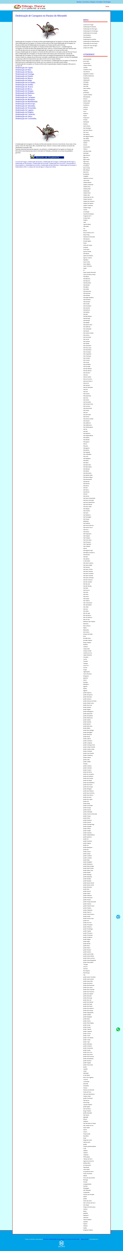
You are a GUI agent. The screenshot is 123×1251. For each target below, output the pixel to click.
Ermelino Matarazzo (88, 76)
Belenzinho (86, 630)
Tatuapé (85, 964)
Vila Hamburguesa (88, 427)
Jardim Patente (87, 904)
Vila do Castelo (87, 377)
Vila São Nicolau (87, 586)
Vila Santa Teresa (87, 569)
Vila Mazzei (86, 331)
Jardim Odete (86, 893)
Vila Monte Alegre (88, 477)
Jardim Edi (86, 801)
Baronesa (85, 623)
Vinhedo (85, 1226)
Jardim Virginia (87, 1062)
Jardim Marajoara (87, 864)
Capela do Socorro (88, 178)
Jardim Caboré (87, 738)
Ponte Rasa (86, 249)
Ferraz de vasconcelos (89, 1178)
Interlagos (86, 82)
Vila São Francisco (88, 580)
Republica (85, 260)
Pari (84, 975)
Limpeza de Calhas (50, 167)
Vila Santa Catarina (88, 563)
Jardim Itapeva (87, 843)
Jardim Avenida (87, 722)
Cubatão (85, 1221)
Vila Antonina (86, 301)
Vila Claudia (86, 343)
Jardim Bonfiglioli (87, 732)
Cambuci (85, 646)
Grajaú (85, 669)
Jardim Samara (87, 952)
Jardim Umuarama (88, 1048)
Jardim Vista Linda (88, 1065)
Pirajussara (86, 117)
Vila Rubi (85, 556)
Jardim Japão (86, 1106)
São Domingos (87, 128)
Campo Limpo (87, 1096)
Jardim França (87, 816)
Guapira (85, 220)
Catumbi (85, 661)
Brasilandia (86, 174)
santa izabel (86, 1169)
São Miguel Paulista (88, 136)
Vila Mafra (86, 460)
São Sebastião (87, 1190)
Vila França (86, 410)
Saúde (85, 268)
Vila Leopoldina (87, 454)
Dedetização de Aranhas (33, 165)
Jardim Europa (87, 807)
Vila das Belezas (87, 368)
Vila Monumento (87, 479)
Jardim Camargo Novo (89, 745)
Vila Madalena (87, 458)
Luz (84, 228)
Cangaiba (85, 176)
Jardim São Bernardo (88, 985)
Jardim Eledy (86, 803)
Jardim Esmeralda (88, 805)
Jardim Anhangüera (88, 711)
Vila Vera (85, 609)
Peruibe (85, 1182)
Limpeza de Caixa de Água (36, 167)
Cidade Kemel (86, 193)
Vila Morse (86, 485)
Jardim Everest (87, 810)
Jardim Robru (86, 947)
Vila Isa (85, 444)
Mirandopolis (86, 97)
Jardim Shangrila (87, 1017)
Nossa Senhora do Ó (88, 232)
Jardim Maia (86, 860)
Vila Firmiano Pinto (88, 404)
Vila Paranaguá (87, 517)
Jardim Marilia (86, 872)
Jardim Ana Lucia (87, 705)
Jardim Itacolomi (87, 841)
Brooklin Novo (87, 638)
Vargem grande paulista (89, 1146)
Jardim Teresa (87, 1033)
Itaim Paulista (86, 88)
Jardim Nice (86, 889)
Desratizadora (71, 163)
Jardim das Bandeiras (88, 782)
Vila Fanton (86, 400)
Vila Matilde (86, 322)
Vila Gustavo (86, 385)
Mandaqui (85, 1073)
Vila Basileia (86, 312)
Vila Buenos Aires (87, 324)
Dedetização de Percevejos (68, 165)
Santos (85, 1129)
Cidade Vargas (87, 207)
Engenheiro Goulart (88, 74)
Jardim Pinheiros (87, 927)
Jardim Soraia (86, 1025)
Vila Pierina (86, 531)
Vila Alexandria (87, 283)
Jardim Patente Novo (88, 906)
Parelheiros (86, 105)
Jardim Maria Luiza (88, 870)
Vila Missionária (87, 473)
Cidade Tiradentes (88, 205)
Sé (84, 270)
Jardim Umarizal (87, 1046)
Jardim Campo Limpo (88, 749)
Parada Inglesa (87, 241)
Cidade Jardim (87, 188)
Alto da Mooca (87, 615)
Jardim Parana (87, 899)
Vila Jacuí (85, 446)
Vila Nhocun (86, 492)
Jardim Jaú (86, 849)
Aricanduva (86, 165)
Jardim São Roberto (88, 1008)
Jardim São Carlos (88, 987)
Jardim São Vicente (88, 1010)
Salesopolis (86, 1167)
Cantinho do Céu (87, 653)
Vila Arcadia (86, 303)
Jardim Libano (87, 853)
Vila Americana (87, 291)
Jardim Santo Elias (88, 981)
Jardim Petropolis (87, 924)
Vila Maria (85, 462)
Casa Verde (86, 180)
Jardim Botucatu (87, 734)
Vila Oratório (86, 510)
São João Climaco (87, 130)
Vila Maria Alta (87, 465)
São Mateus (86, 134)
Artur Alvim (86, 61)
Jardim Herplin (87, 830)
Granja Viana (86, 218)
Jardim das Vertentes (88, 793)
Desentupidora (19, 165)
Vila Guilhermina (87, 425)
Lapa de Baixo (87, 224)
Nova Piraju (86, 1102)
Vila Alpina (86, 287)
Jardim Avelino (87, 720)
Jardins (85, 1067)
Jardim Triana (86, 1039)
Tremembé (86, 1081)
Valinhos (85, 1150)
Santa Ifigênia (86, 264)
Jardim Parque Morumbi (89, 901)
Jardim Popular (87, 931)
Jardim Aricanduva (88, 715)
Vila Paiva (85, 513)
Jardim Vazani (86, 1050)
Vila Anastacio (87, 293)
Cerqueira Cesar (87, 69)
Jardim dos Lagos (87, 799)
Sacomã (85, 968)
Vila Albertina (86, 278)
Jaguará (85, 686)
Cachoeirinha (86, 63)
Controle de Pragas (21, 162)
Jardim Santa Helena (88, 956)
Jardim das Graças (88, 787)
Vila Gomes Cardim (88, 419)
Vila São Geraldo (87, 582)
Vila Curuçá (86, 362)
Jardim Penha (86, 916)
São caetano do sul (88, 1125)
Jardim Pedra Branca (88, 914)
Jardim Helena (87, 828)
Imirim (85, 680)
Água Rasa (86, 161)
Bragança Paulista (88, 1230)
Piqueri (85, 115)
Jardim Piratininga (88, 929)
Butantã (85, 644)
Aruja (84, 1138)
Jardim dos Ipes (87, 797)
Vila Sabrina (86, 559)
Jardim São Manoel (88, 1002)
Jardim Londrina (87, 855)
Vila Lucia (85, 456)
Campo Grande (87, 651)
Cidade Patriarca (87, 199)
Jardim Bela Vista (87, 726)
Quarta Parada (87, 251)
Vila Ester (85, 398)
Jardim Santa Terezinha (89, 977)
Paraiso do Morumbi (88, 1090)
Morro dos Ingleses (88, 1077)
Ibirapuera (86, 676)
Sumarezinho (86, 147)
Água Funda (86, 159)
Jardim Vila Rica (87, 1060)
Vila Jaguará (86, 448)
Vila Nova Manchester (89, 502)
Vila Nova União (87, 506)
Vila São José (86, 584)
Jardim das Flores (87, 784)
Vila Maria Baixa (87, 467)
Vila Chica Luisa (87, 347)
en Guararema (87, 1165)
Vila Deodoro (86, 372)
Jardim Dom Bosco (88, 795)
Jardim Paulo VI (87, 912)
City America (86, 71)
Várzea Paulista (87, 1219)
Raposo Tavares (87, 258)
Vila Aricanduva (87, 306)
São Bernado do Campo (89, 1123)
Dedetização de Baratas (35, 162)
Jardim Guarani (87, 822)
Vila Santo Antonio (88, 571)
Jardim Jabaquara (87, 847)
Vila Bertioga (86, 318)
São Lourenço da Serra (89, 1203)
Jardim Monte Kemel (88, 883)
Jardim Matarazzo (88, 717)
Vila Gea (85, 412)
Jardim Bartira (87, 724)
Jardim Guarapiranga (88, 824)
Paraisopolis (86, 103)
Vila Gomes (86, 416)
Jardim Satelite (87, 1014)
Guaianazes (86, 78)
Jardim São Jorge (87, 998)
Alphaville (85, 1117)
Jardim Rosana (87, 950)
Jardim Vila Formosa (88, 1056)
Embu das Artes (87, 1201)
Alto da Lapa (86, 613)
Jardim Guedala (87, 826)
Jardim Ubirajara (87, 1044)
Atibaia (85, 1175)
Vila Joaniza (86, 450)
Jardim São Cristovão (88, 989)
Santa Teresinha (87, 266)
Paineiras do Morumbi (89, 237)
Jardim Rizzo (86, 945)
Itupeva (85, 1223)
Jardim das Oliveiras (88, 791)
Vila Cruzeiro (86, 360)
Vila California (86, 326)
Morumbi (85, 1083)
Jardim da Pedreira (88, 776)
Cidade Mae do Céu (88, 197)
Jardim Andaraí (87, 707)
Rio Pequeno (86, 971)
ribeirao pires (86, 1142)
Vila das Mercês (87, 370)
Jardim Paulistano (87, 910)
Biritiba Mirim (86, 1163)
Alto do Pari (86, 619)
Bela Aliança (86, 170)
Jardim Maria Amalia (88, 866)
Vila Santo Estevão (88, 575)
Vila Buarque (86, 320)
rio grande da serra (88, 1171)
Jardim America (87, 699)
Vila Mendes (86, 439)
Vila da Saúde (86, 366)
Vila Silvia (85, 588)
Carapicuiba (86, 1192)
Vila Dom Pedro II (87, 381)
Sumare (85, 145)
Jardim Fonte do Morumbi (90, 814)
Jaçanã (85, 688)
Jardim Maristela (87, 876)
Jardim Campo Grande (89, 747)
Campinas (85, 1155)
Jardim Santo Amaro (88, 979)
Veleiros (85, 149)
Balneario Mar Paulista (89, 621)
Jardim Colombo (87, 768)
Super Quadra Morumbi (89, 272)
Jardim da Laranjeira (88, 774)
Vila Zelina (85, 611)
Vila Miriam (86, 471)
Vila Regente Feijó (88, 550)
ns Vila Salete (86, 561)
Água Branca (86, 155)
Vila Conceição (87, 352)
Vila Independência (88, 435)
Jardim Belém (86, 728)
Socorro (85, 966)
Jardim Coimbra (87, 766)
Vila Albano (86, 276)
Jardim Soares (87, 1021)
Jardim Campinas (87, 743)
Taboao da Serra (87, 1159)
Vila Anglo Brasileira (88, 297)
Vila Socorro (86, 590)
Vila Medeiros (86, 433)
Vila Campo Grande (88, 333)
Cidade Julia (86, 191)
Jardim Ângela (87, 709)
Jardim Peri (86, 920)
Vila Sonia (85, 594)
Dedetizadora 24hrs (21, 167)
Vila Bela (85, 314)
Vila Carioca (86, 335)
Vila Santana (86, 567)
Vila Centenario (87, 345)
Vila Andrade (86, 295)
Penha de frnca (87, 1092)
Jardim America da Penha (89, 701)
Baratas (79, 2)
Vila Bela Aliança (87, 316)
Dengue (92, 2)
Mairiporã (85, 1215)
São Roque (86, 1205)
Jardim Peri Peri (87, 922)
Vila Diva (85, 375)
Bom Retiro (86, 632)
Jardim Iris (86, 839)
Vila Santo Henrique (88, 577)
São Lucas (86, 132)
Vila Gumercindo (87, 408)
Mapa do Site (84, 1239)
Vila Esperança (87, 396)
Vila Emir (85, 391)
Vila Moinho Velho (88, 475)
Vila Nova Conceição (88, 500)
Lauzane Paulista (87, 94)
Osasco (85, 1131)
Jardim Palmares (87, 895)
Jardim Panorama (87, 897)
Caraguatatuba (87, 1184)
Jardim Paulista (87, 908)
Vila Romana (86, 554)
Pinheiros (85, 113)
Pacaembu (86, 1085)
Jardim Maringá (87, 874)
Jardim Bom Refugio (88, 730)
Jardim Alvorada (87, 697)
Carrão (85, 659)
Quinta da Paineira (88, 255)
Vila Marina (86, 253)
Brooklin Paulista (87, 640)
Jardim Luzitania (87, 858)
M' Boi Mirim (86, 1075)
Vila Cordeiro (86, 358)
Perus (84, 111)
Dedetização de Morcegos (67, 162)
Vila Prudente (86, 546)
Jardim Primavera (87, 933)
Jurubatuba (86, 92)
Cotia (84, 1148)
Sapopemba (86, 140)
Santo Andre (86, 1127)
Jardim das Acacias (88, 778)
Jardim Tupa (86, 1042)
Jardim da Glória (87, 772)
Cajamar (85, 1152)
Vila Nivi (85, 494)
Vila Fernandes (87, 402)
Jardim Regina (87, 939)
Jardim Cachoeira (87, 740)
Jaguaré (85, 690)
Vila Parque (86, 519)
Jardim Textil (86, 1035)
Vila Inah (85, 431)
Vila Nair (85, 487)
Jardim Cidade (87, 761)
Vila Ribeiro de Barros (89, 552)
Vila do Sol (86, 383)
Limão (85, 1071)
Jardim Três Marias (88, 1037)
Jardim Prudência (87, 937)
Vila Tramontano (87, 603)
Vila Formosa (86, 406)
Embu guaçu (86, 1157)
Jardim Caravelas (87, 751)
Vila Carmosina (87, 337)
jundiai (85, 1144)
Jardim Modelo (87, 878)
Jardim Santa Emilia (88, 954)
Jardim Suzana (87, 1027)
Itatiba (85, 1228)
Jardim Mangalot (87, 862)
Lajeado (85, 1069)
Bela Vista (85, 172)
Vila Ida (85, 429)
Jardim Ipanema (87, 837)
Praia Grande (86, 1134)
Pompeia (85, 247)
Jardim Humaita (87, 833)
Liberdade (86, 226)
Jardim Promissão (88, 935)
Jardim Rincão (86, 943)
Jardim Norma (87, 891)
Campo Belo (86, 649)
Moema (85, 99)
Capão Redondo (87, 655)
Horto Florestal (87, 674)
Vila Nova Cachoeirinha (89, 498)
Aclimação (86, 153)
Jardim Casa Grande (88, 753)
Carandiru (85, 657)
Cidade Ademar (87, 182)
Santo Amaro (86, 126)
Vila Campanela (87, 329)
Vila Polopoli (86, 536)
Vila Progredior (87, 544)
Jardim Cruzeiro (87, 770)
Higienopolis (86, 671)
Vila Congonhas (87, 354)
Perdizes (85, 109)
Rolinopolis (86, 122)
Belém (85, 628)
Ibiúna (84, 1211)
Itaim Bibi (85, 86)
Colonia (85, 209)
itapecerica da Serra (88, 1161)
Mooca (85, 230)
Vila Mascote (86, 281)
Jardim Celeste (87, 757)
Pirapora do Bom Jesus (89, 1207)
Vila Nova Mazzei (87, 504)
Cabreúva (85, 1217)
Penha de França (87, 245)
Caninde (85, 67)
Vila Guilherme (87, 423)
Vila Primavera (87, 542)
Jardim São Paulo (87, 1004)
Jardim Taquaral (87, 1031)
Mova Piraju (86, 235)
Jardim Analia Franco (88, 703)
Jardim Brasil (86, 736)
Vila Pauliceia (86, 523)
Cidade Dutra (86, 186)
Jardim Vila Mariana (88, 1058)
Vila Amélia (86, 289)
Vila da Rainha (87, 364)
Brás (84, 636)
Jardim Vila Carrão (88, 1054)
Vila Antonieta (87, 299)
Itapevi (85, 1196)
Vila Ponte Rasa (87, 540)
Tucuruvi (85, 1079)
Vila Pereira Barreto (88, 525)
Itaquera (85, 90)
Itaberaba (85, 84)
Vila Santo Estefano (88, 573)
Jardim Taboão (87, 1029)
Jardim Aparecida (87, 713)
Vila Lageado (86, 452)
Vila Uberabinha (87, 605)
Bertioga (85, 1180)
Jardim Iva (85, 845)
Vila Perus (85, 529)
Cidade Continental (88, 184)
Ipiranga (85, 682)
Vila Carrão (86, 339)
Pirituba (85, 119)
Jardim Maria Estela (88, 868)
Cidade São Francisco (88, 201)
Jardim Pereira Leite (88, 918)
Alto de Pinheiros (87, 617)
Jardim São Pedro (87, 1006)
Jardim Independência (89, 835)
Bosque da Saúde (87, 634)
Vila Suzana (86, 598)
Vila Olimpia (86, 508)
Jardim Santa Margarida (89, 960)
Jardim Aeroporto (88, 694)
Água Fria (85, 157)
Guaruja (85, 1186)
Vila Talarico (86, 600)
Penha (85, 243)
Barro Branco (86, 626)
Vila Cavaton (86, 341)
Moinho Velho (86, 101)
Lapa (84, 222)
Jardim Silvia (86, 1019)
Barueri (85, 1119)
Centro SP (86, 665)
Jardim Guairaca (87, 820)
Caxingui (85, 663)
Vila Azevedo (86, 308)
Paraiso (85, 1088)
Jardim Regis (86, 941)
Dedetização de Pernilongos (23, 163)
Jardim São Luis (87, 1000)
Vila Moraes (86, 481)
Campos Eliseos (87, 65)
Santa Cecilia (86, 262)
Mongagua (86, 1188)
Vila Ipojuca (86, 442)
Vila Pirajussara (87, 533)
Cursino (85, 667)
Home (107, 6)
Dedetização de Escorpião (40, 163)
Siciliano (85, 142)
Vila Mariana (86, 469)
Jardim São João (87, 996)
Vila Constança (87, 356)
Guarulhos (86, 1136)
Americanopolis (87, 59)
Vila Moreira (86, 483)
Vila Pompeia (86, 538)
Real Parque (86, 973)
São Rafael (86, 138)
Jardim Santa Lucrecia (89, 958)
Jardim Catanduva (88, 755)
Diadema (85, 1121)
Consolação (86, 212)
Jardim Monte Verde (88, 885)
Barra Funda (86, 168)
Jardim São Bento (87, 983)
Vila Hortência (87, 1108)
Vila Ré (85, 548)
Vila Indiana (86, 437)
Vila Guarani (86, 421)
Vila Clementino (87, 349)
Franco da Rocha (87, 1173)
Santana (85, 124)
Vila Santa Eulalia (87, 565)
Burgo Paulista (87, 642)
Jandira (85, 1198)
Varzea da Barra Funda (89, 274)
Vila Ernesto (86, 393)
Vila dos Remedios (88, 387)
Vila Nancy (86, 490)
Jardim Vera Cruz (87, 1052)
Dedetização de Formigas (50, 162)
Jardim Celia (86, 759)
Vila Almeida (86, 285)
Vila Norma (86, 496)
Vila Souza (86, 596)
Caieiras (85, 1209)
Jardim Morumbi (87, 887)
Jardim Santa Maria (88, 962)
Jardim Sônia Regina (88, 1023)
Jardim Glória (86, 818)
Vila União (85, 607)
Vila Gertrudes (87, 414)
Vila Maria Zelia (87, 151)
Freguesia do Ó (87, 216)
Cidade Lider (86, 195)
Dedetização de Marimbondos (50, 165)
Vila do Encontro (87, 379)
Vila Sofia (85, 592)
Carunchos (86, 2)
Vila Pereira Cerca (87, 527)
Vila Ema (85, 389)
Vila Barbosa (86, 310)
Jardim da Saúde (87, 780)
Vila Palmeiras (87, 515)
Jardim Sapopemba (88, 1012)
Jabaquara (86, 521)
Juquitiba (85, 1213)
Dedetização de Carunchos (57, 163)
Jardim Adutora (87, 692)
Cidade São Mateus (88, 203)
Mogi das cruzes (87, 1140)
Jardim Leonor (87, 851)
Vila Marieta (86, 239)
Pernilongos (107, 2)
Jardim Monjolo (87, 881)
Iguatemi (85, 678)
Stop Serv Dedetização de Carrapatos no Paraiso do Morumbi (61, 1239)
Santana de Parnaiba (88, 1194)
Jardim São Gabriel (88, 994)
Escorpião (99, 2)
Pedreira (85, 107)
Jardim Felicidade (87, 812)
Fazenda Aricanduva (88, 214)
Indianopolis (86, 80)
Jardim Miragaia (87, 789)
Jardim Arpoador (87, 1113)
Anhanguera (86, 163)
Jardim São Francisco (88, 991)
